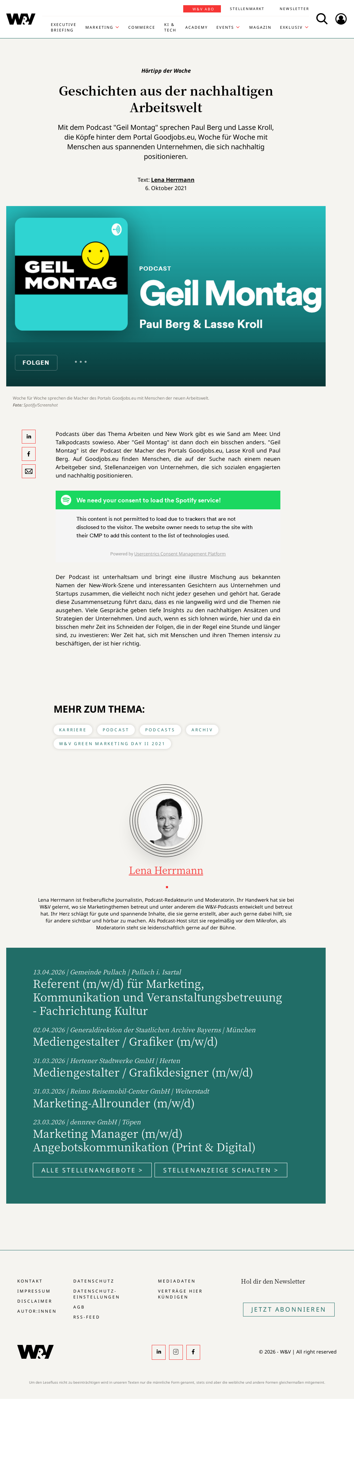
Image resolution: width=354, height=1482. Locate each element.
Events (225, 27)
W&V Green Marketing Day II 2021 (112, 744)
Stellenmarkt (247, 8)
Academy (196, 27)
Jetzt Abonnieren (288, 1309)
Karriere (73, 730)
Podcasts (160, 730)
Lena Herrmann (173, 180)
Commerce (141, 27)
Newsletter (294, 8)
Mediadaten (176, 1281)
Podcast (116, 730)
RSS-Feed (86, 1317)
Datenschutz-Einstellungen (96, 1294)
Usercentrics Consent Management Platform (180, 554)
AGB (79, 1307)
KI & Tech (170, 27)
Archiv (202, 730)
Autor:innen (37, 1311)
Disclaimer (34, 1301)
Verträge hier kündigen (180, 1294)
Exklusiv (291, 27)
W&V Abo (203, 9)
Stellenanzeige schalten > (221, 1170)
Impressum (34, 1291)
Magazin (260, 27)
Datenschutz (93, 1281)
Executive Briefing (63, 27)
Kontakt (30, 1281)
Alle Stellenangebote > (92, 1170)
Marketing (99, 27)
